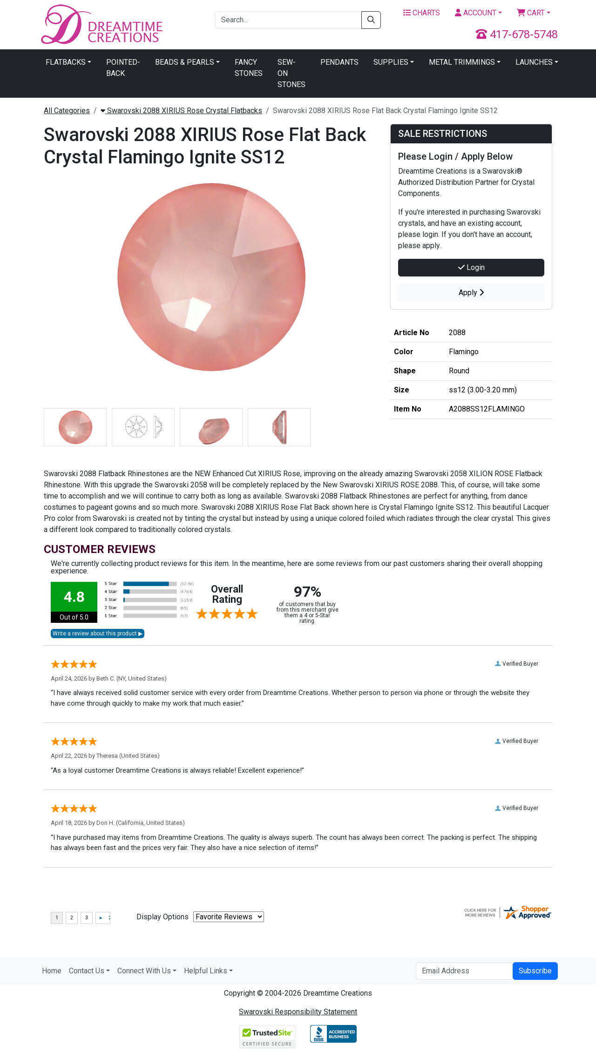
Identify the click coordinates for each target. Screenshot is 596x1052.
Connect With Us (144, 970)
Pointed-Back (123, 68)
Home (51, 970)
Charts (421, 12)
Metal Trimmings (462, 62)
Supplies (390, 62)
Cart (531, 12)
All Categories (67, 110)
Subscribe (535, 970)
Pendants (339, 62)
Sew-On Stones (291, 73)
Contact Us (86, 970)
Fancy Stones (249, 68)
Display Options (162, 916)
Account (475, 12)
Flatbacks (66, 62)
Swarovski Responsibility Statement (298, 1011)
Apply (471, 292)
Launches (534, 62)
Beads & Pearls (184, 62)
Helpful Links (205, 970)
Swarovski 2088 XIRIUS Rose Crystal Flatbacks (181, 110)
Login (471, 267)
